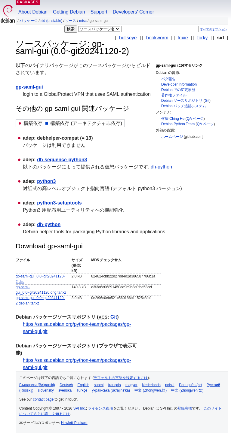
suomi (98, 385)
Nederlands (151, 385)
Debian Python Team (178, 124)
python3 (46, 181)
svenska (65, 390)
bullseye (128, 37)
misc (83, 21)
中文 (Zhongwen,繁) (187, 390)
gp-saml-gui (29, 86)
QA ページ (195, 119)
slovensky (46, 390)
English (83, 385)
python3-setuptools (59, 202)
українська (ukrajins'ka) (111, 390)
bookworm (157, 37)
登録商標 (184, 408)
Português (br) (190, 385)
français (114, 385)
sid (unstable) (51, 21)
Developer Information (179, 84)
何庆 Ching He (172, 119)
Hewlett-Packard (74, 423)
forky (202, 37)
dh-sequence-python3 (62, 159)
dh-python (161, 166)
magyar (131, 385)
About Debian (33, 11)
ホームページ (172, 137)
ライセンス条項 (100, 408)
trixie (183, 37)
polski (169, 385)
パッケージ (29, 21)
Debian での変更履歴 (178, 90)
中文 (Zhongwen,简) (150, 390)
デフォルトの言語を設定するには (121, 378)
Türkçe (81, 390)
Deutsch (66, 385)
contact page (43, 399)
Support (99, 11)
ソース (70, 21)
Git (207, 100)
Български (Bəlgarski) (37, 385)
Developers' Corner (133, 11)
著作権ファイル (173, 95)
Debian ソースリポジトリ (181, 100)
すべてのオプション (213, 29)
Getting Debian (69, 11)
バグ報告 (168, 79)
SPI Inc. (79, 408)
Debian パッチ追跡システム (183, 106)
